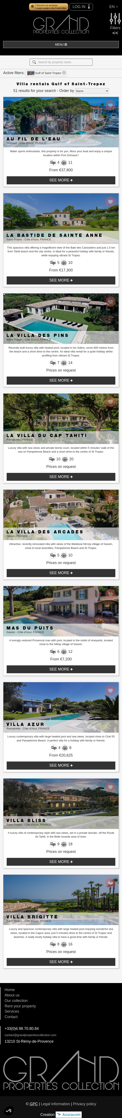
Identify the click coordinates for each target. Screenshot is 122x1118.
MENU (61, 44)
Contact (11, 1017)
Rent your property (20, 1006)
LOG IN (81, 6)
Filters (115, 21)
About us (12, 995)
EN (113, 7)
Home (10, 990)
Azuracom (68, 1115)
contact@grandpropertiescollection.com (30, 1035)
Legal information (55, 1104)
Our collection (16, 1001)
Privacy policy (84, 1104)
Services (12, 1011)
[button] (9, 1111)
